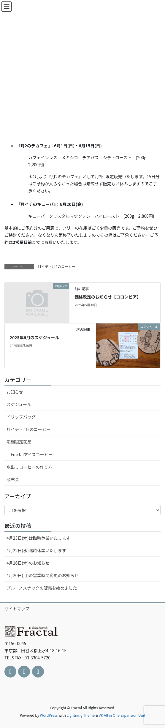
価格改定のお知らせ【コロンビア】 (107, 297)
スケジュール (19, 404)
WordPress (49, 715)
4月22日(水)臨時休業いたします (36, 550)
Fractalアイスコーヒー (32, 454)
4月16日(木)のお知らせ (28, 563)
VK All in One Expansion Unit (122, 715)
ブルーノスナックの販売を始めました (42, 588)
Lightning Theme (80, 715)
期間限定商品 (19, 442)
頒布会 (13, 479)
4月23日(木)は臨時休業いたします (38, 538)
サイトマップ (16, 609)
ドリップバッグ (21, 417)
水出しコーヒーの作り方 (29, 467)
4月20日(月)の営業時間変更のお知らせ (43, 575)
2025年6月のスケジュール (34, 337)
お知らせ (15, 392)
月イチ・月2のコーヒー (56, 266)
